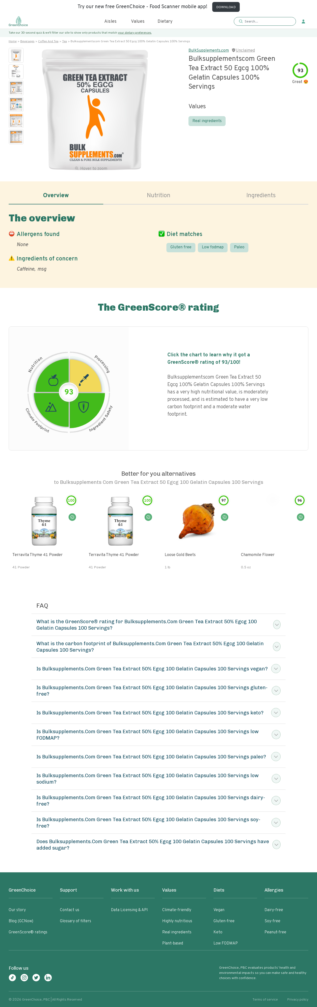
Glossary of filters (75, 921)
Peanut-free (275, 932)
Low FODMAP (225, 943)
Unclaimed (245, 50)
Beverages (27, 41)
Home (13, 41)
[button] (265, 21)
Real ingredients (207, 121)
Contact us (69, 910)
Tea (64, 41)
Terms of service (265, 1000)
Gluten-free (224, 921)
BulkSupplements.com (208, 50)
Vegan (218, 910)
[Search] (267, 21)
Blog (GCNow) (21, 921)
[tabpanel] (158, 241)
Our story (17, 910)
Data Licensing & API (129, 910)
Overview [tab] (56, 195)
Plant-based (172, 943)
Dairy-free (273, 910)
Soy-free (272, 921)
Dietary (165, 21)
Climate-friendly (176, 910)
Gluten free (180, 247)
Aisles (110, 21)
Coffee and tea (48, 41)
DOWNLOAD (226, 7)
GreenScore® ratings (28, 932)
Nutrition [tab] (158, 195)
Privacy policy (297, 1000)
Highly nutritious (177, 921)
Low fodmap (213, 247)
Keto (217, 932)
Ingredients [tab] (261, 195)
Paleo (239, 247)
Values (138, 21)
